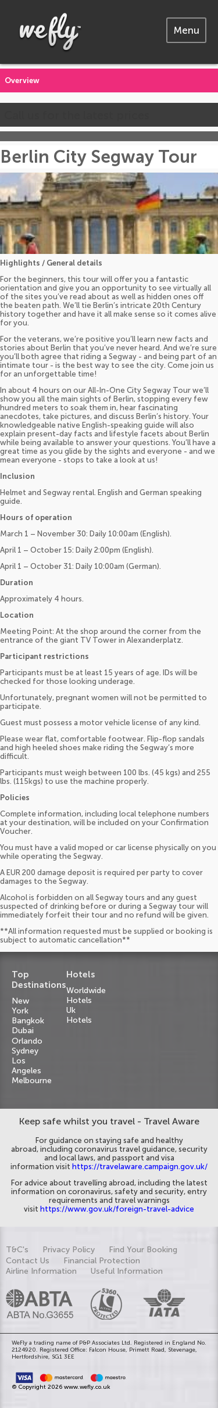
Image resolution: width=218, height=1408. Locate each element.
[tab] (186, 30)
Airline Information (41, 1271)
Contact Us (27, 1261)
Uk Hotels (79, 1015)
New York (20, 1006)
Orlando (27, 1041)
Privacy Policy (68, 1250)
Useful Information (127, 1271)
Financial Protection (101, 1261)
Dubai (23, 1031)
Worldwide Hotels (86, 995)
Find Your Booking (143, 1250)
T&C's (17, 1250)
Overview (22, 80)
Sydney (25, 1051)
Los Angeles (26, 1066)
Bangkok (28, 1021)
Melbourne (32, 1080)
